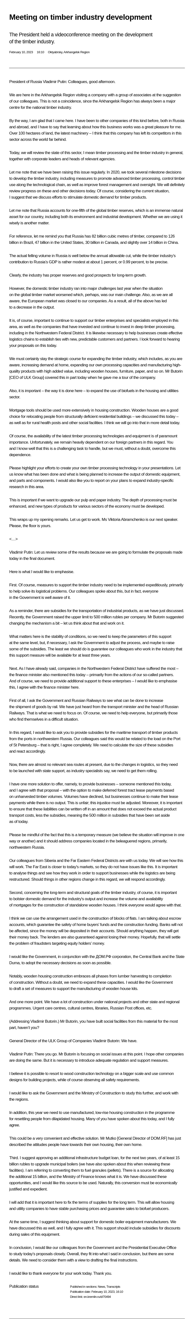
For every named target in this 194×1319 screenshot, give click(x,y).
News (101, 1286)
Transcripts (113, 1286)
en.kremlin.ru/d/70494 (97, 1297)
